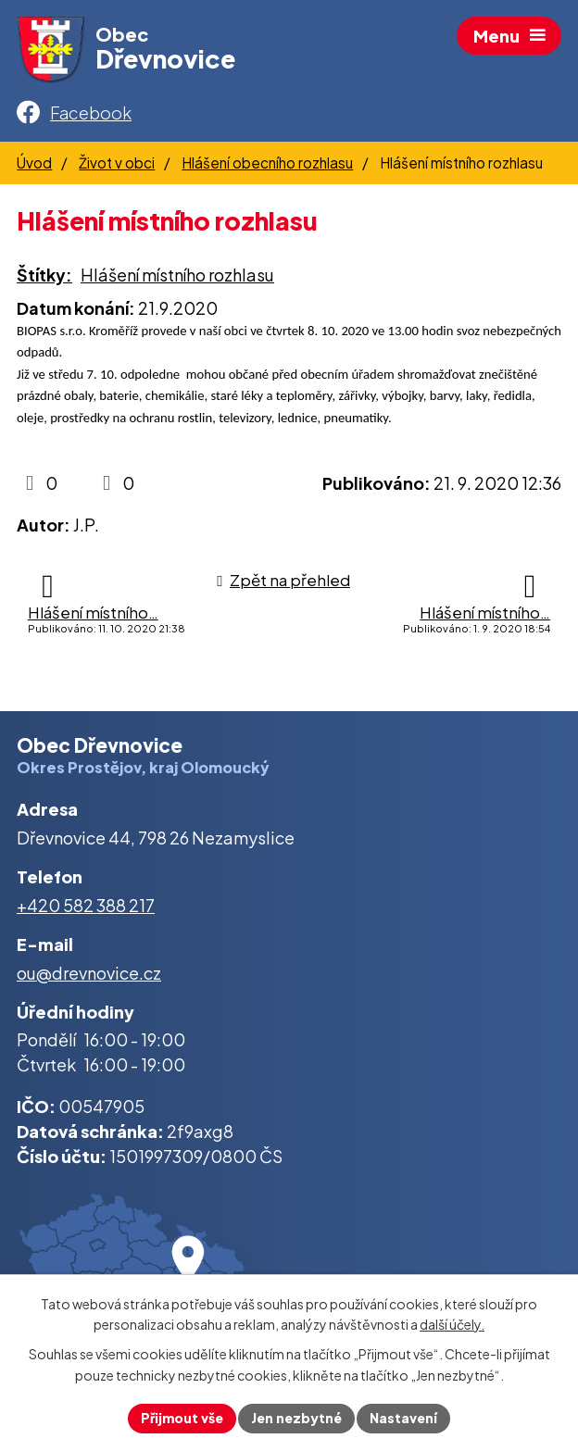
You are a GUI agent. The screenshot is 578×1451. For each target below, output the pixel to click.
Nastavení (403, 1417)
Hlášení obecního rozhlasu (267, 162)
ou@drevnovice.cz (89, 972)
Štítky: (44, 274)
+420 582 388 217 (86, 905)
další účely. (452, 1325)
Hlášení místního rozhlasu (177, 274)
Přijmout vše (182, 1417)
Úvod (34, 162)
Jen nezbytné (296, 1417)
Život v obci (117, 162)
